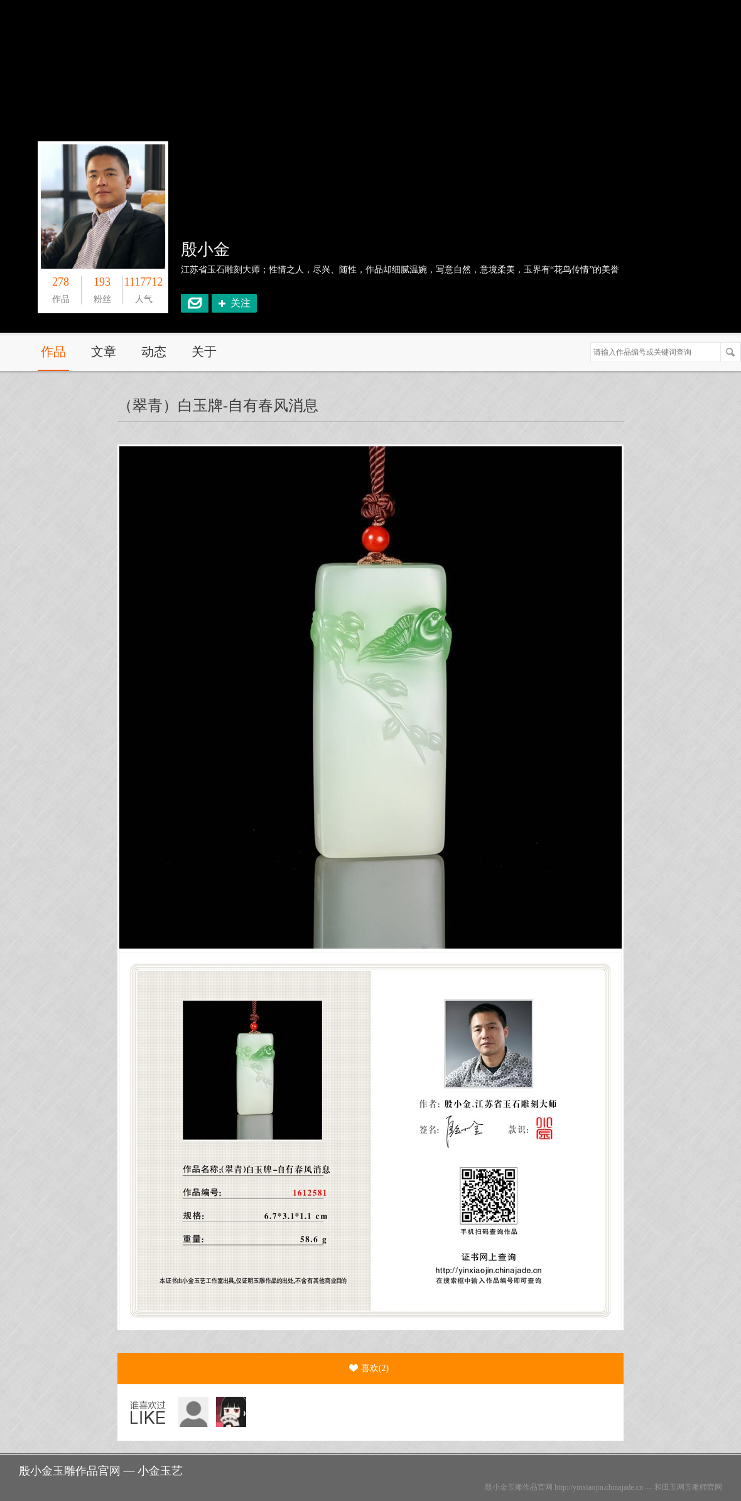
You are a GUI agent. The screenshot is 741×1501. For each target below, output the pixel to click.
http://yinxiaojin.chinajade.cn (598, 1487)
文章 (103, 351)
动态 (153, 351)
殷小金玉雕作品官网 (519, 1487)
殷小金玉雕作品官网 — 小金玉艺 (101, 1471)
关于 (204, 351)
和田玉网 (669, 1487)
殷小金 (205, 249)
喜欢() (369, 1368)
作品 (53, 351)
